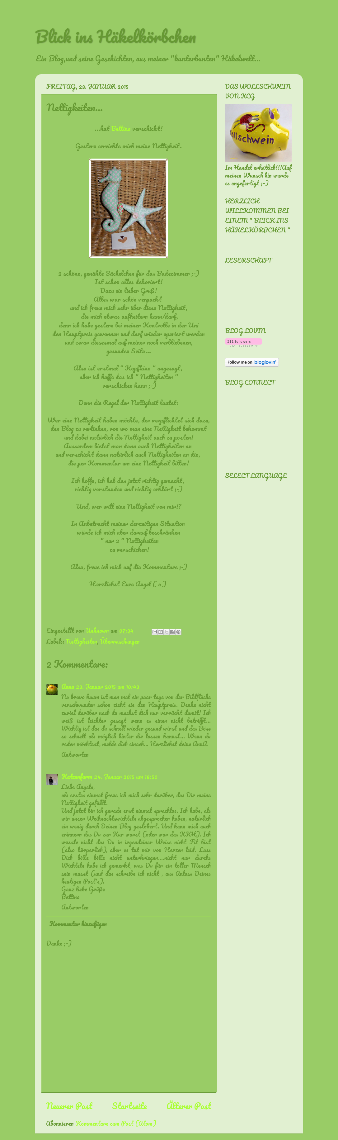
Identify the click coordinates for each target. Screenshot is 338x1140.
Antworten (75, 754)
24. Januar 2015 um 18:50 (125, 776)
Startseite (129, 1106)
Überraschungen (120, 641)
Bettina (121, 128)
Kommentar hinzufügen (78, 924)
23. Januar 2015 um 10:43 (107, 686)
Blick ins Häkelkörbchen (115, 36)
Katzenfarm (76, 776)
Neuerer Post (69, 1106)
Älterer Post (189, 1106)
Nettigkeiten (81, 641)
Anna (67, 686)
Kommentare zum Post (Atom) (115, 1123)
